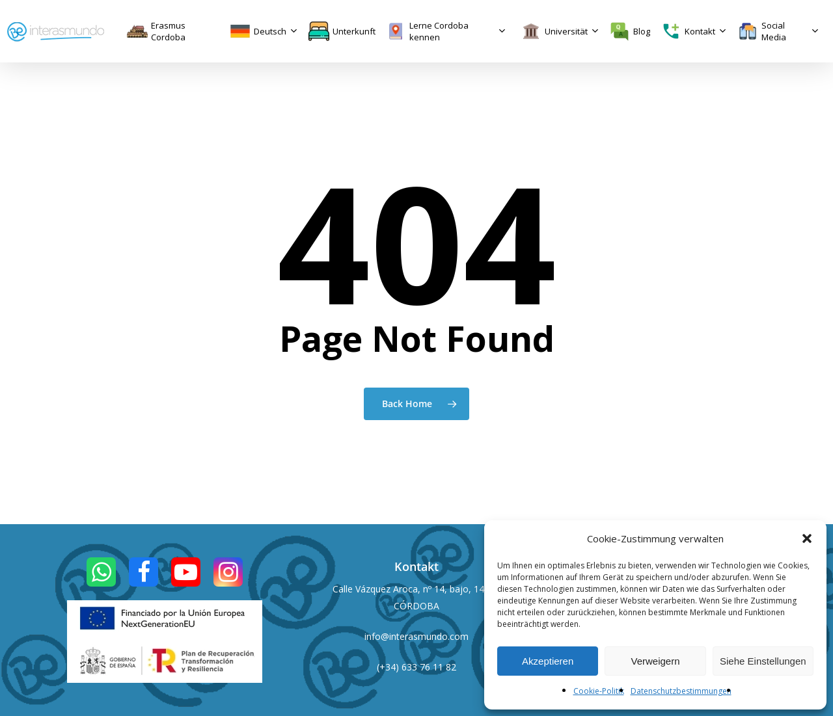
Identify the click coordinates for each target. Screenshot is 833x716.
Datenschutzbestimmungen (681, 690)
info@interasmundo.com (416, 636)
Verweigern (655, 661)
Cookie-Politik (598, 690)
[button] (806, 538)
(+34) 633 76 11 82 (416, 667)
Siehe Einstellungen (763, 661)
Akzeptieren (547, 661)
